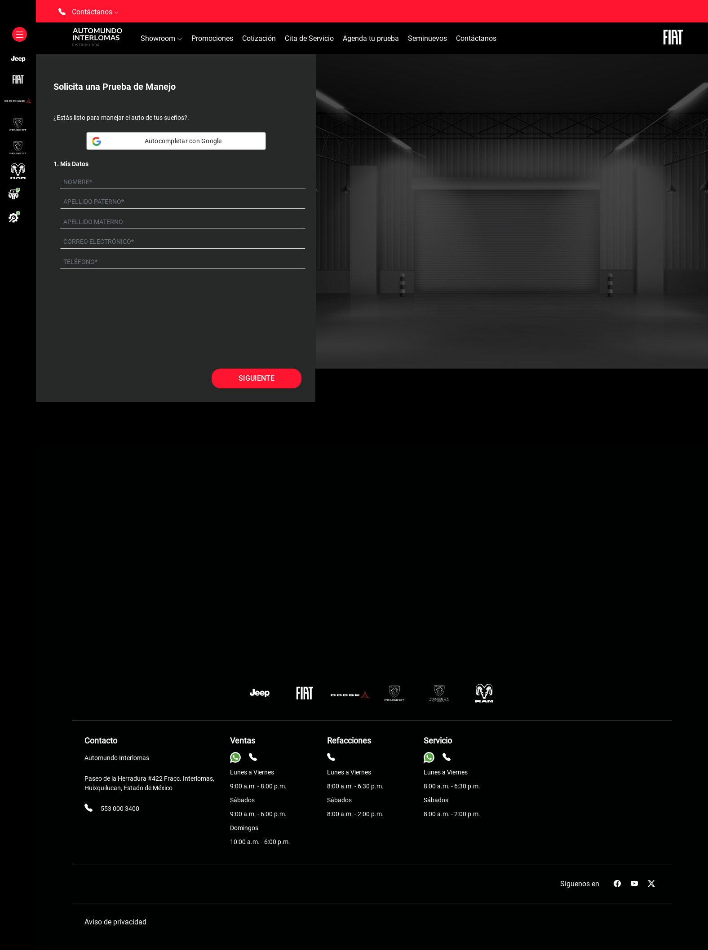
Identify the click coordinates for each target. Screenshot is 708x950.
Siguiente (256, 378)
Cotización (259, 38)
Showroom (161, 38)
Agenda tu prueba (371, 38)
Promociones (212, 38)
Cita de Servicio (309, 38)
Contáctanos (476, 38)
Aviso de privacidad (115, 922)
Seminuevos (427, 38)
